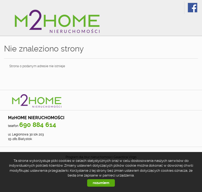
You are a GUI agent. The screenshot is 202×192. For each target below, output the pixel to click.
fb (192, 8)
